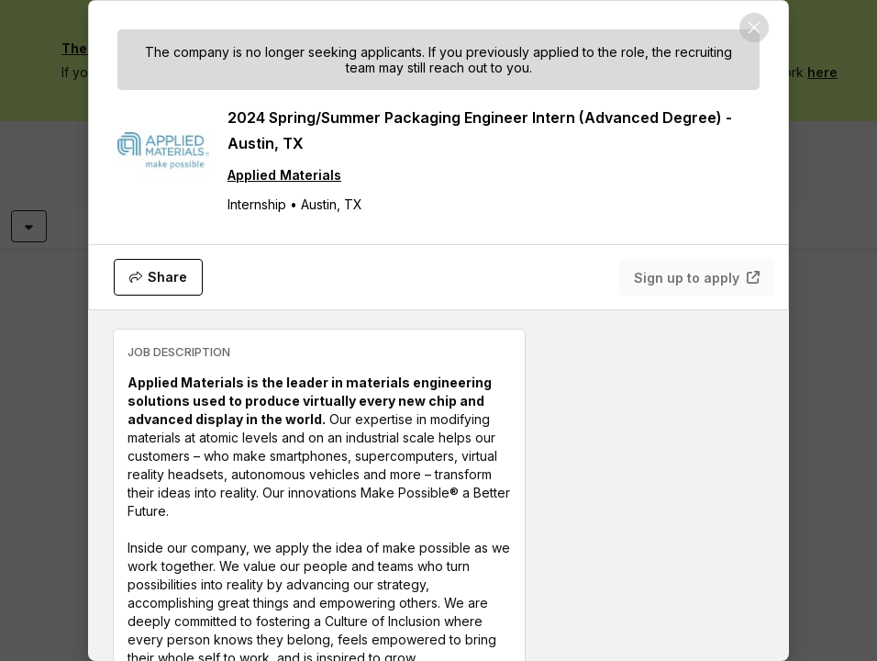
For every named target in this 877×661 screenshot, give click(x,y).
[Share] (158, 277)
